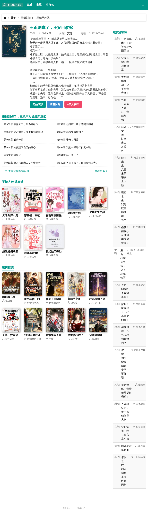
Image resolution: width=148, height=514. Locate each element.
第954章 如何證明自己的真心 (21, 148)
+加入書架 (73, 104)
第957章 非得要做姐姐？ (71, 132)
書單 (39, 4)
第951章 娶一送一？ (68, 156)
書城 (29, 4)
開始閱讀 (38, 104)
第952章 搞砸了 (13, 156)
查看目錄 (55, 104)
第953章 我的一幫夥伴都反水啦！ (76, 148)
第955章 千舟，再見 (68, 140)
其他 (13, 17)
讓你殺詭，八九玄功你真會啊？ (125, 335)
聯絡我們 (81, 508)
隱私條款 (66, 508)
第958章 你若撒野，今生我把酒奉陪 (25, 132)
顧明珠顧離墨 (53, 217)
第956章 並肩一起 (14, 140)
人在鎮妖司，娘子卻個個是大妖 (125, 412)
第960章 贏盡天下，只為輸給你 (22, 124)
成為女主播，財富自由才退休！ (123, 139)
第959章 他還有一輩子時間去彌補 (76, 124)
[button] (143, 5)
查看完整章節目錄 (16, 173)
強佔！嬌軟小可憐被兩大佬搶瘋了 (125, 235)
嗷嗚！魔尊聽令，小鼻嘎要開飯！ (125, 312)
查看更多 (101, 172)
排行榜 (50, 4)
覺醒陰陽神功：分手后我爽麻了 (125, 85)
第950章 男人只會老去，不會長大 (23, 164)
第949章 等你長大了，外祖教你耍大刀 (79, 164)
